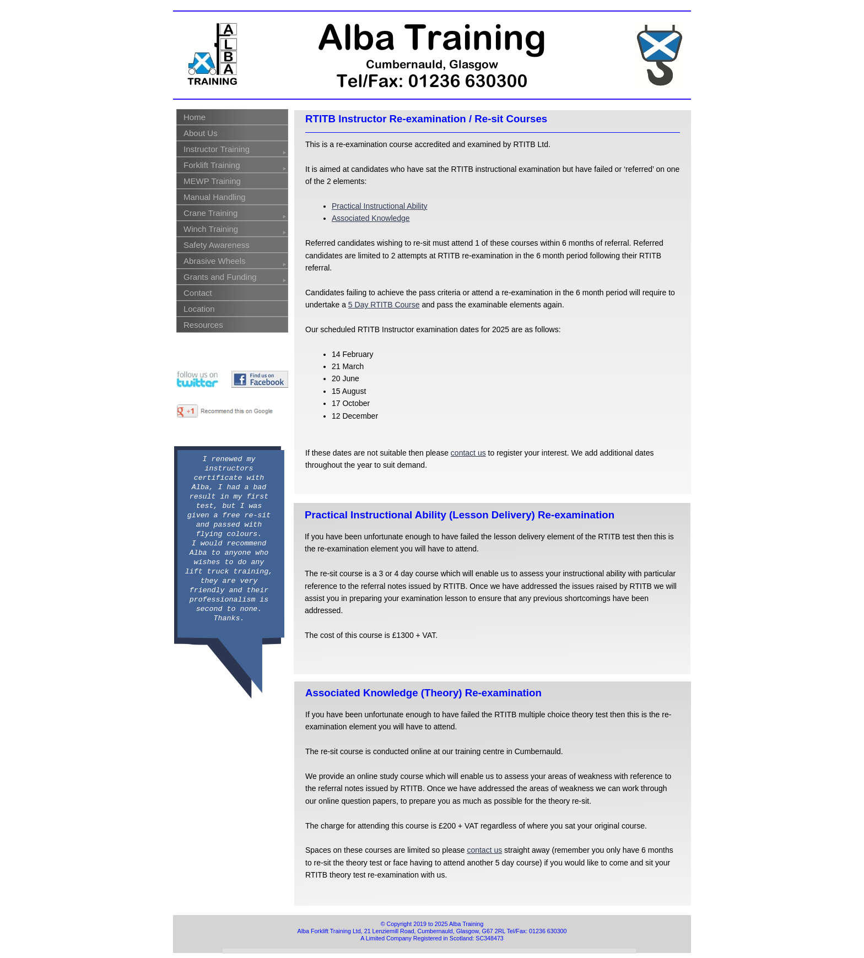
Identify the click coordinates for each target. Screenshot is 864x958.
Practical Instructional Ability (380, 206)
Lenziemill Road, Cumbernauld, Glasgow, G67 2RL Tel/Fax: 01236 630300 (469, 931)
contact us (468, 452)
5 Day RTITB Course (384, 304)
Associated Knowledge (371, 218)
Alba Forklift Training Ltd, (331, 931)
